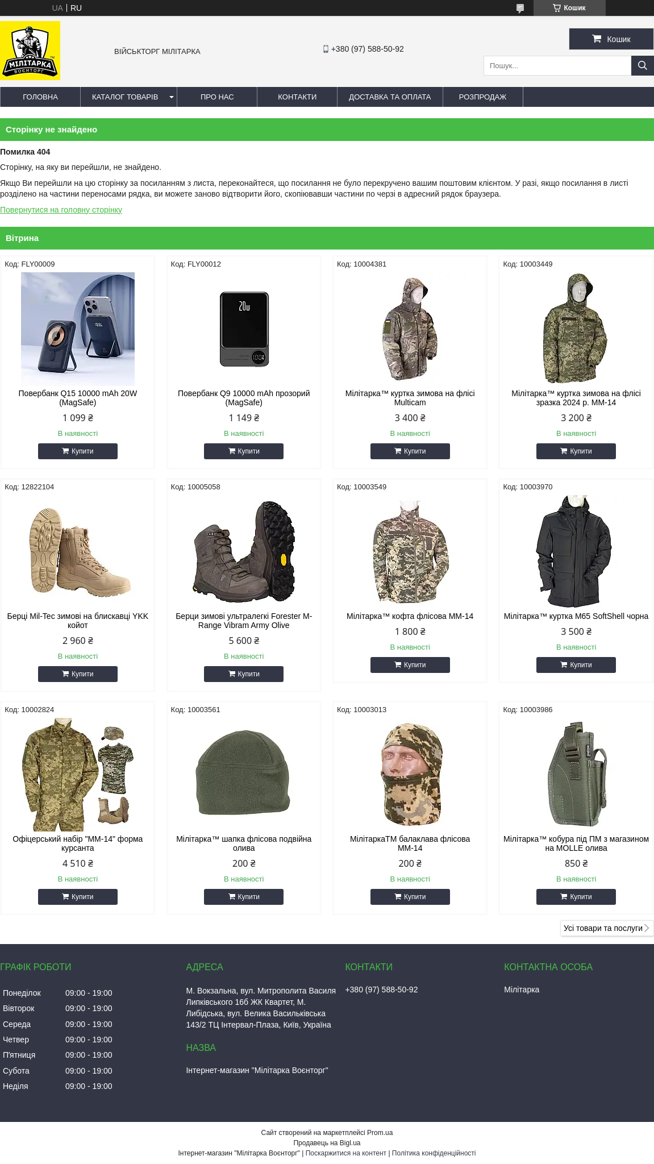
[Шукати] (642, 66)
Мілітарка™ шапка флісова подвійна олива (243, 843)
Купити (82, 451)
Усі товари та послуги (603, 928)
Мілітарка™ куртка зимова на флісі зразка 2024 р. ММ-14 (576, 398)
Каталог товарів (125, 97)
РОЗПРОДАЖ (482, 97)
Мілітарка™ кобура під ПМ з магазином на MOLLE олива (576, 843)
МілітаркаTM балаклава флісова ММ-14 (410, 843)
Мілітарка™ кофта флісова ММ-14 (410, 616)
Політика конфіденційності (434, 1153)
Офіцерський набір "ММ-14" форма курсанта (78, 843)
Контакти (297, 97)
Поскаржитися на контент (346, 1153)
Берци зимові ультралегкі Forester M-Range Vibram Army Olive (244, 621)
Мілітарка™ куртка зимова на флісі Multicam (410, 398)
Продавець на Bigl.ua (326, 1143)
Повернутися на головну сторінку (61, 209)
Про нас (217, 97)
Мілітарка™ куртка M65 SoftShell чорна (576, 616)
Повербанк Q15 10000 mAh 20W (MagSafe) (78, 398)
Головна (40, 97)
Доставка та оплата (390, 97)
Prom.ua (380, 1133)
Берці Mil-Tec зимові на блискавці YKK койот (78, 621)
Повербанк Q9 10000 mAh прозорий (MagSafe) (244, 398)
